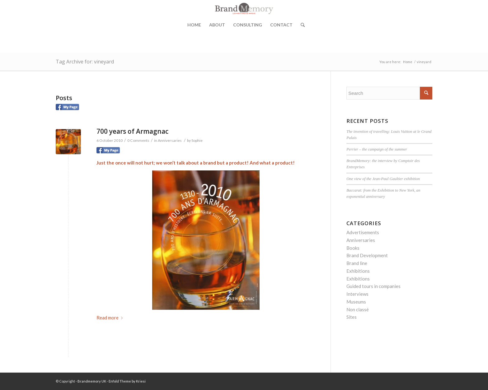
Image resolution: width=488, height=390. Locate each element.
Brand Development (367, 255)
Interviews (357, 294)
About (217, 24)
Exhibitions (358, 271)
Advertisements (362, 232)
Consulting (247, 24)
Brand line (356, 263)
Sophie (197, 140)
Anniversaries (170, 140)
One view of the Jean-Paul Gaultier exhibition (383, 179)
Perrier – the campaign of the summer (376, 149)
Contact (281, 24)
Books (352, 248)
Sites (351, 317)
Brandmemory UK (91, 381)
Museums (356, 301)
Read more (110, 317)
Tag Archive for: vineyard (85, 61)
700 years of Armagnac (132, 131)
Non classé (357, 309)
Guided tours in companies (373, 286)
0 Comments (138, 140)
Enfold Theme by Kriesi (127, 381)
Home (194, 24)
